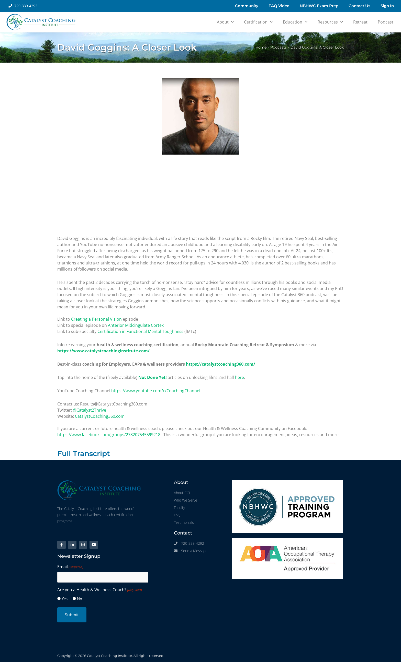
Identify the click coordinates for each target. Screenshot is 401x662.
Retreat (360, 22)
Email (70, 567)
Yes (65, 598)
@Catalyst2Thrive (89, 410)
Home (260, 47)
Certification (258, 22)
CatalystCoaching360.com (100, 416)
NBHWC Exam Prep (319, 5)
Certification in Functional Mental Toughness (140, 331)
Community (246, 5)
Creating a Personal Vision (96, 319)
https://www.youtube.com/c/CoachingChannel (155, 390)
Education (295, 22)
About (225, 22)
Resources (330, 22)
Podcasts (278, 47)
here (239, 377)
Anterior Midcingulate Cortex (136, 325)
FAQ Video (279, 5)
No (79, 598)
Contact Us (359, 5)
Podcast (385, 22)
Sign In (387, 5)
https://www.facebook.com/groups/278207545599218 (108, 434)
